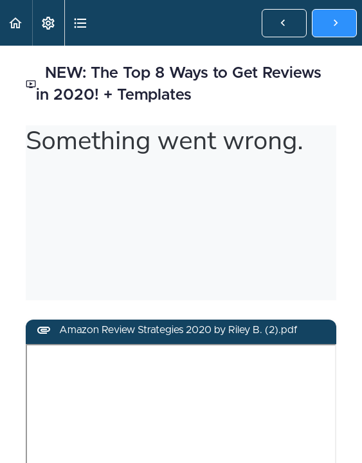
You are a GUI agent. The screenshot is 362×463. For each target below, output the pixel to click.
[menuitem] (48, 23)
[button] (16, 23)
